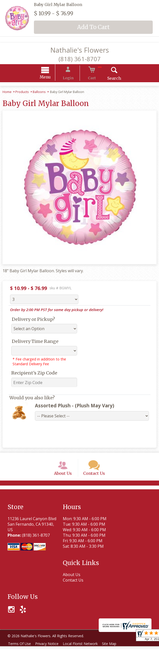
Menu (50, 77)
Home (7, 92)
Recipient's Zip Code (34, 374)
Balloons (39, 92)
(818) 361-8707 (80, 59)
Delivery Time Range (35, 342)
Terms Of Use (20, 649)
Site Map (115, 649)
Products (22, 92)
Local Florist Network (84, 649)
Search (109, 78)
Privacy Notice (49, 649)
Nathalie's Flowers (79, 50)
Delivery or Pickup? (33, 320)
